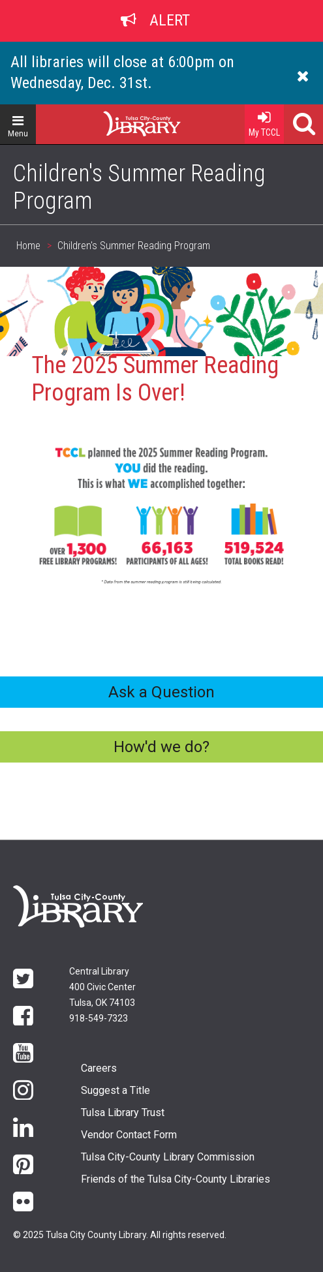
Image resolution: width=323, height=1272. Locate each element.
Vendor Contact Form (129, 1134)
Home (118, 119)
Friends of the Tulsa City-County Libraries (175, 1179)
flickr (23, 1200)
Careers (99, 1068)
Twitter (23, 977)
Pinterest (23, 1163)
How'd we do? (161, 747)
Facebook (23, 1014)
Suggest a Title (115, 1090)
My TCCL (264, 121)
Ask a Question (161, 692)
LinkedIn (23, 1126)
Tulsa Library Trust (122, 1112)
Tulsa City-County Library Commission (167, 1157)
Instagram (23, 1089)
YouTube (23, 1052)
